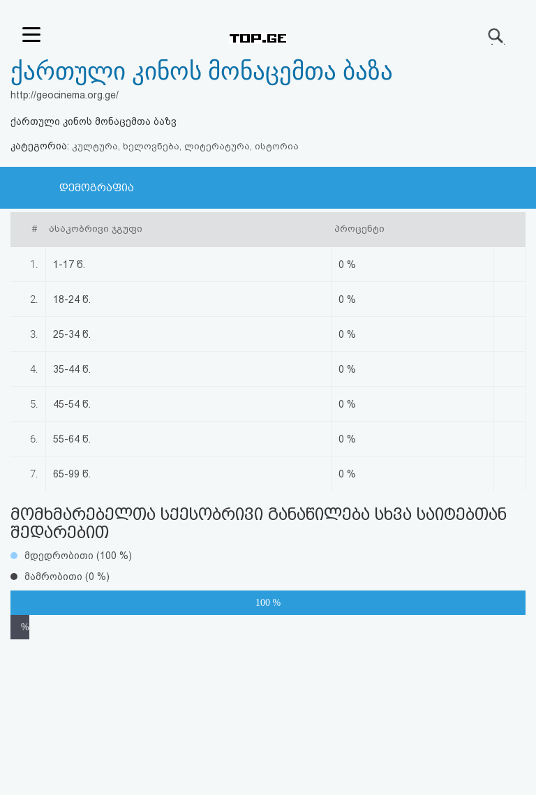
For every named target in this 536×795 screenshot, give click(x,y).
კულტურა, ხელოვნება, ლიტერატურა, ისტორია (185, 146)
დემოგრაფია (96, 187)
